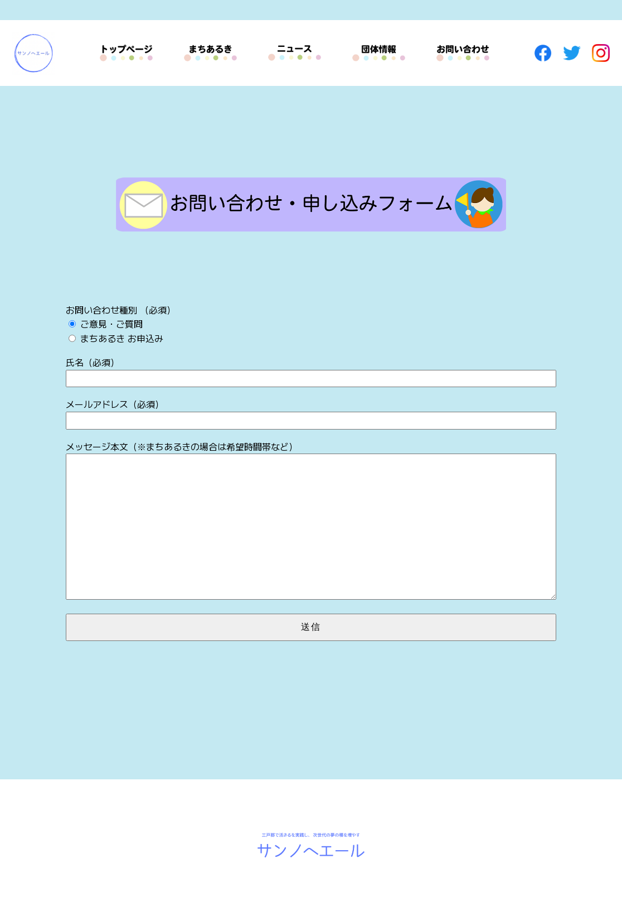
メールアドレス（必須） (311, 413)
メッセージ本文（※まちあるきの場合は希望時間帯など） (311, 522)
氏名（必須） (311, 371)
